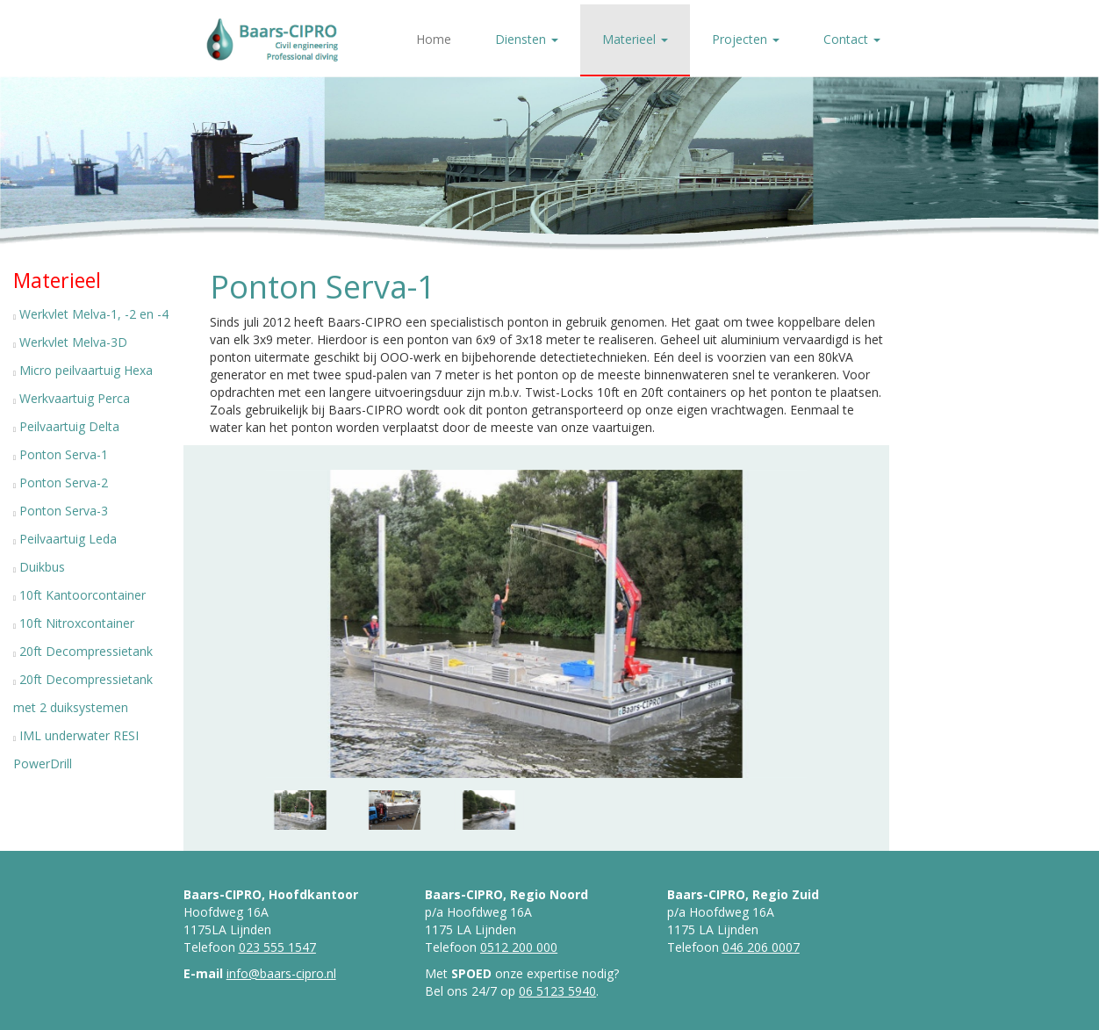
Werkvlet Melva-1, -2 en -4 (94, 314)
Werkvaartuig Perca (74, 398)
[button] (355, 624)
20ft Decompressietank (86, 651)
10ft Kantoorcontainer (82, 595)
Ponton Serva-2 (63, 482)
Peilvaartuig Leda (68, 538)
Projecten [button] (745, 39)
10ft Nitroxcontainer (76, 623)
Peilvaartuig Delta (69, 426)
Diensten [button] (526, 39)
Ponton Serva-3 (63, 510)
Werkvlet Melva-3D (73, 342)
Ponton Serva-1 (63, 454)
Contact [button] (851, 39)
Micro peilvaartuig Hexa (86, 370)
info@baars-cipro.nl (281, 973)
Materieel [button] (635, 39)
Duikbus (42, 566)
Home (433, 39)
